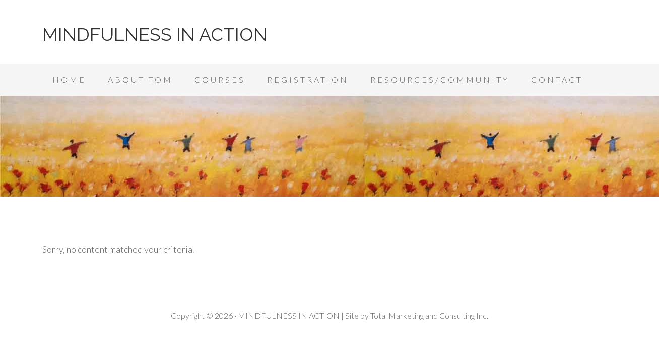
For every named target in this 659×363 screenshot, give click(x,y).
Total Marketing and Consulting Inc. (429, 315)
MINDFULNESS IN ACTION (155, 34)
